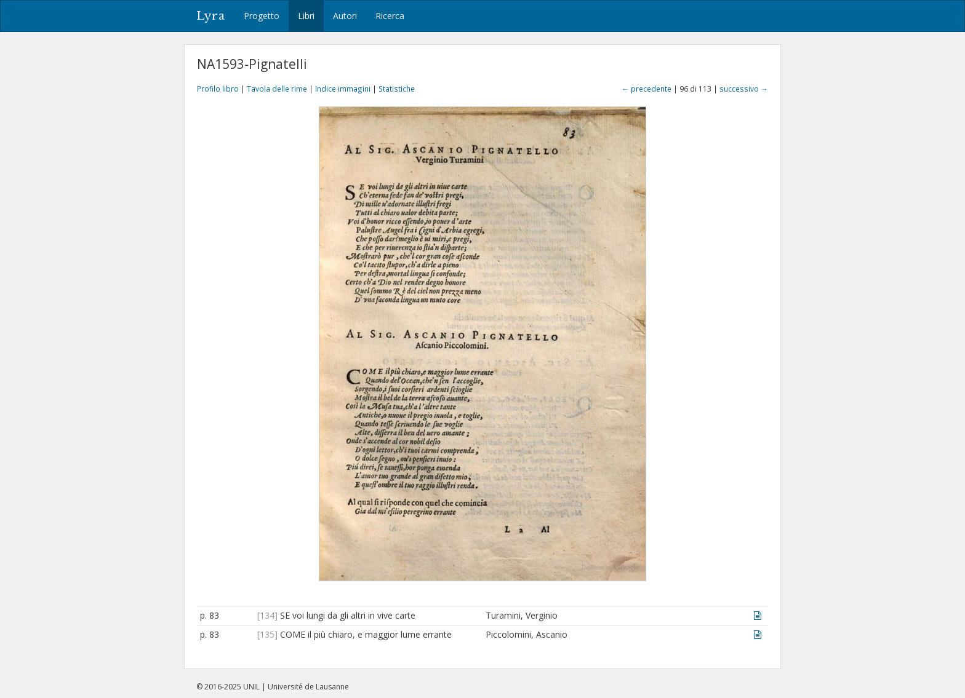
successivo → (743, 88)
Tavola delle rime (277, 88)
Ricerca (389, 16)
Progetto (261, 16)
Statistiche (396, 88)
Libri (306, 16)
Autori (345, 16)
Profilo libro (218, 88)
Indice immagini (342, 88)
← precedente (646, 88)
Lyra (210, 16)
